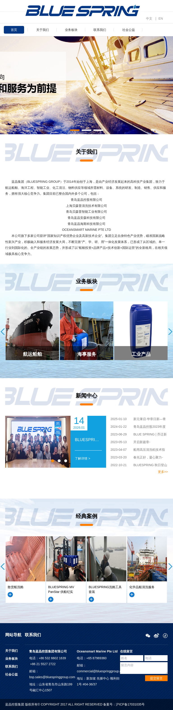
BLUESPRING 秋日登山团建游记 (136, 465)
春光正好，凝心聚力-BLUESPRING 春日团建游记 (134, 458)
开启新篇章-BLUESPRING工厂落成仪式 (128, 442)
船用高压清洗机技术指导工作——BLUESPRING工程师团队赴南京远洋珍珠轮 (136, 450)
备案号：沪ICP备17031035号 (124, 704)
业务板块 (71, 30)
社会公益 (128, 30)
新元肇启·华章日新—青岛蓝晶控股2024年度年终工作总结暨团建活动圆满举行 (136, 419)
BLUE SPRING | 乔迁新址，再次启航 (136, 434)
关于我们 (42, 30)
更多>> (163, 472)
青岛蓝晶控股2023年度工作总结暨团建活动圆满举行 (136, 427)
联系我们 (99, 30)
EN (161, 18)
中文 (149, 18)
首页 (14, 30)
